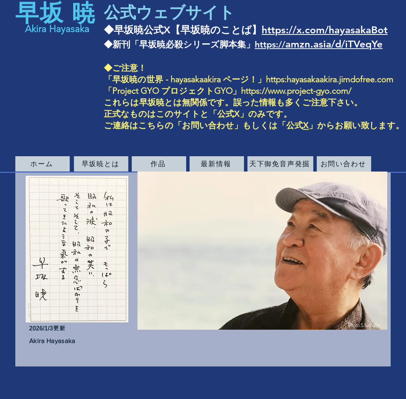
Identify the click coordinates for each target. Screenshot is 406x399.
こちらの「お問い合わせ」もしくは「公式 (220, 125)
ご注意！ (129, 68)
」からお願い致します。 (356, 125)
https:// (270, 44)
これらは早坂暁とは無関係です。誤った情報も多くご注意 (216, 102)
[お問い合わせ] (344, 164)
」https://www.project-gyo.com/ (291, 91)
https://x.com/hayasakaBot (325, 30)
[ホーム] (42, 164)
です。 (279, 114)
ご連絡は (121, 125)
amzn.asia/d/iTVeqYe (334, 44)
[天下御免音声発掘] (280, 164)
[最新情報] (217, 164)
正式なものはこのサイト (152, 114)
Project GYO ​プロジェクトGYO (172, 91)
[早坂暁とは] (101, 164)
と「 (208, 114)
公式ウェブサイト (169, 12)
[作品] (159, 164)
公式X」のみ (241, 114)
